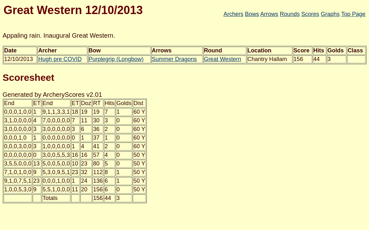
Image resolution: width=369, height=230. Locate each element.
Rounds (290, 14)
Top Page (353, 14)
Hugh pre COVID (60, 59)
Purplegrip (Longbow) (116, 59)
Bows (252, 14)
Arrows (269, 14)
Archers (233, 14)
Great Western (222, 59)
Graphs (330, 14)
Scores (310, 14)
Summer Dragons (174, 59)
